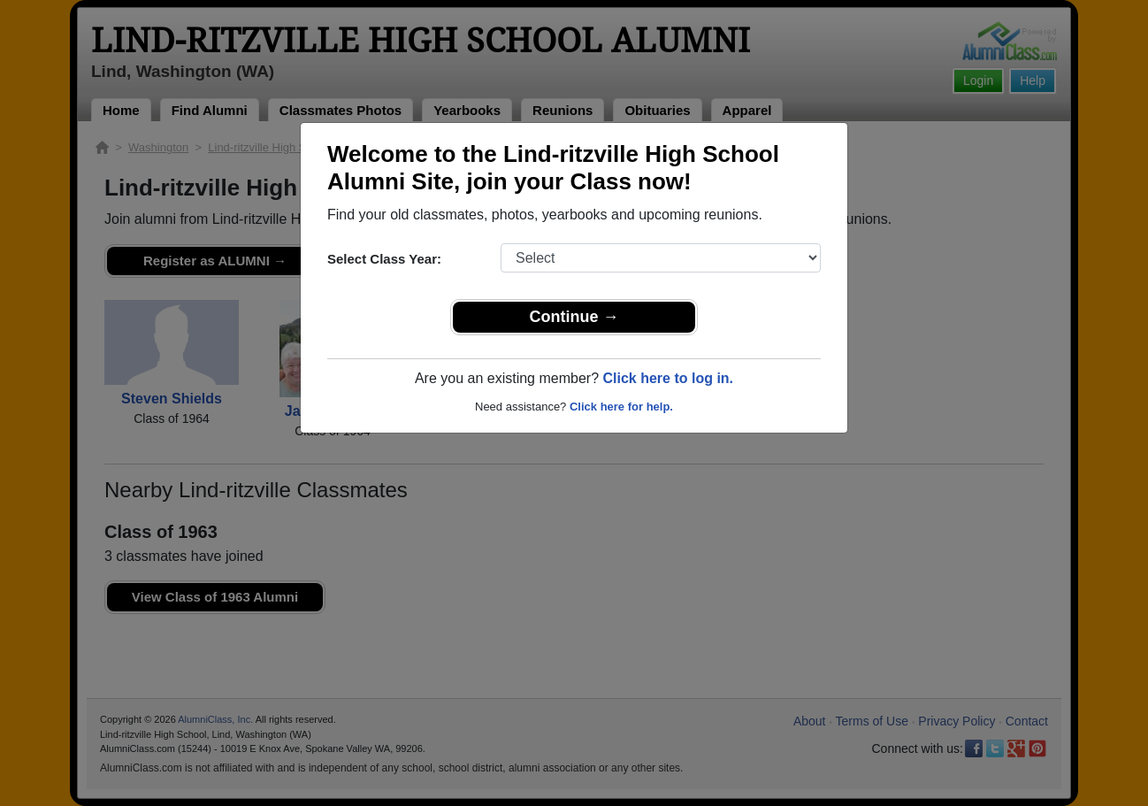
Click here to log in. (667, 378)
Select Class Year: (384, 258)
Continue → (574, 317)
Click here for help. (621, 406)
